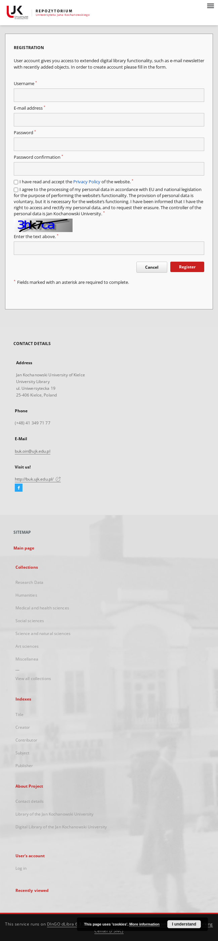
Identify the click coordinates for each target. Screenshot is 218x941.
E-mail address (29, 108)
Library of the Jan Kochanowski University (54, 814)
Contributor (26, 740)
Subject (22, 753)
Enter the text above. (36, 236)
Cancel (152, 267)
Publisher (24, 765)
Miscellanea (26, 659)
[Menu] (210, 5)
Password (25, 133)
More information (144, 924)
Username (25, 83)
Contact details (29, 801)
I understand (184, 924)
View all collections (33, 678)
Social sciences (29, 621)
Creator (22, 727)
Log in (21, 868)
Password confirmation (38, 157)
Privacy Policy (86, 182)
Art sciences (27, 646)
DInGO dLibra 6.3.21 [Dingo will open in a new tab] (67, 924)
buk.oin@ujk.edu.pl (32, 451)
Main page (24, 548)
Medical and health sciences (42, 608)
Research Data (29, 582)
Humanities (26, 595)
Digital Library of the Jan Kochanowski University (61, 827)
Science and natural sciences (43, 633)
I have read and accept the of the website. (76, 182)
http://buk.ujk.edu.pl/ (38, 479)
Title (19, 714)
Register (187, 267)
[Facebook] (19, 488)
